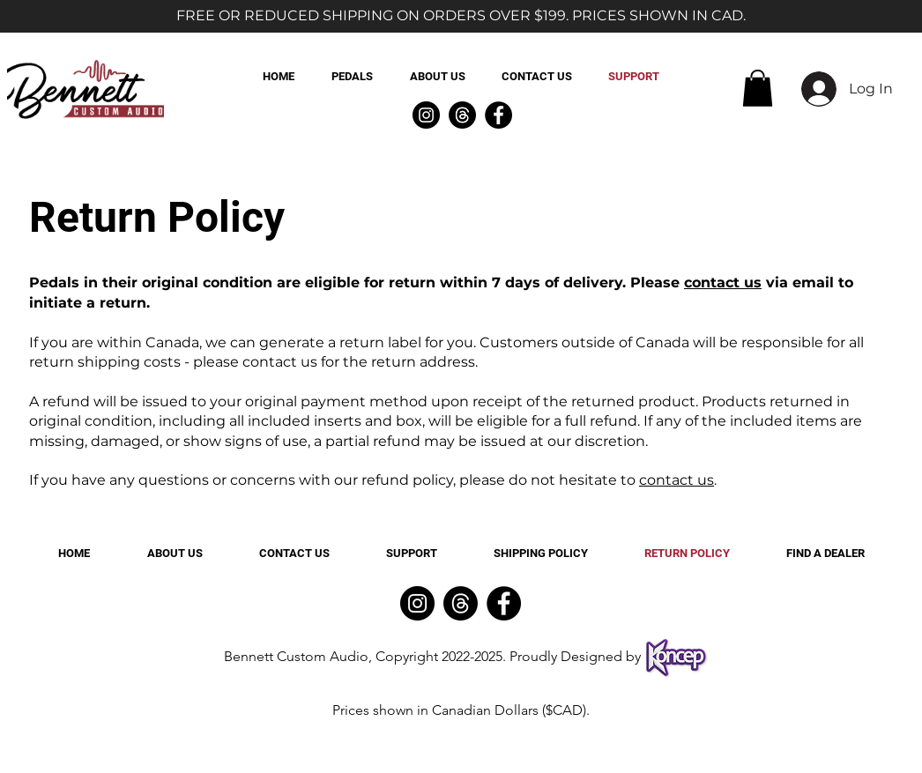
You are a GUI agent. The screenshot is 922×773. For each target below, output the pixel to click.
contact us (723, 282)
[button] (757, 88)
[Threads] (462, 115)
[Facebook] (498, 115)
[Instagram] (426, 115)
